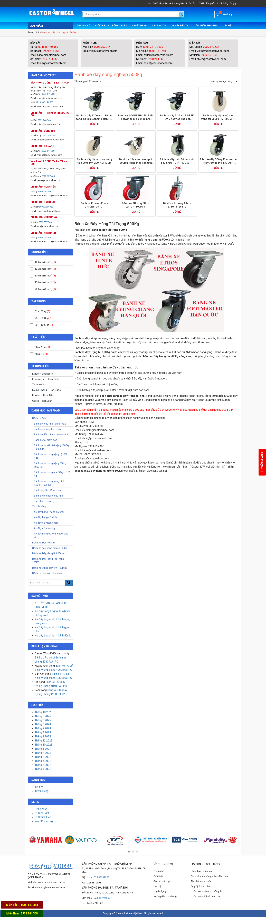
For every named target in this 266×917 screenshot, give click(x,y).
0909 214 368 (51, 51)
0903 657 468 (48, 176)
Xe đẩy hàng (139, 25)
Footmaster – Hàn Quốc (45, 379)
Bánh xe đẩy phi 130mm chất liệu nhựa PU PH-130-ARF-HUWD (177, 161)
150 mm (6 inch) (43, 282)
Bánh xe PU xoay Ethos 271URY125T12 (177, 205)
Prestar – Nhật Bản (42, 395)
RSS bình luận (43, 817)
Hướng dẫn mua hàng (165, 896)
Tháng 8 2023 (43, 748)
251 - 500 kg (41, 318)
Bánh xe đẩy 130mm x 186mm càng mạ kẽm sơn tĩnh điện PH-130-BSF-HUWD (94, 117)
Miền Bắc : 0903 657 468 (22, 905)
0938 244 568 (156, 59)
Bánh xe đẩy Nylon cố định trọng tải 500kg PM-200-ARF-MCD (218, 117)
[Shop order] (224, 81)
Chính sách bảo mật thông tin (206, 891)
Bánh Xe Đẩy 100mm (43, 542)
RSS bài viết (42, 813)
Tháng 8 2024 (43, 724)
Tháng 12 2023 (43, 740)
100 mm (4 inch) (43, 262)
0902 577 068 (45, 222)
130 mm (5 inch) (43, 275)
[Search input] (131, 14)
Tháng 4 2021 (43, 769)
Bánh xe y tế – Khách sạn (48, 490)
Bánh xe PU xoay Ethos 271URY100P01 (135, 205)
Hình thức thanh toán (202, 871)
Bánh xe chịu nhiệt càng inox (50, 423)
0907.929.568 (49, 135)
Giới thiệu (101, 25)
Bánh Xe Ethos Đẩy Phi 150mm (49, 567)
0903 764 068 (49, 59)
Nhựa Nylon (41, 347)
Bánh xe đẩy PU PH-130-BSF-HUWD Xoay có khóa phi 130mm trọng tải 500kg (177, 117)
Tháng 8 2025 (43, 720)
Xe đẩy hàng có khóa (45, 517)
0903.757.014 (102, 46)
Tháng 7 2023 (43, 752)
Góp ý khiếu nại (162, 881)
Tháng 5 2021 (43, 765)
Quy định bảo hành (201, 886)
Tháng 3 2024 (43, 736)
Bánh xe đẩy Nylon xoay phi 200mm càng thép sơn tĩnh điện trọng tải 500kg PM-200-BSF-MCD (135, 161)
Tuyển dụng (160, 891)
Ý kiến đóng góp (207, 3)
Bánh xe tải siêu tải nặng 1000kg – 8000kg (52, 447)
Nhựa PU (39, 354)
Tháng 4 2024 (43, 732)
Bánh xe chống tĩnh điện (47, 429)
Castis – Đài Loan (42, 400)
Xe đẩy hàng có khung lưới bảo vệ (51, 535)
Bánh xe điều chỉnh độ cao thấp (51, 434)
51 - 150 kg (40, 311)
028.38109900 (101, 877)
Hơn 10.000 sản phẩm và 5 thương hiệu (166, 3)
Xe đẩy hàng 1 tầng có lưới (49, 511)
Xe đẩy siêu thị (180, 25)
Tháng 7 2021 (43, 756)
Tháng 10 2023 (43, 744)
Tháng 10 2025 (43, 712)
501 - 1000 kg (42, 325)
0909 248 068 (209, 55)
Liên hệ (227, 25)
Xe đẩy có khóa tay (44, 528)
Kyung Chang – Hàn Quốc (46, 389)
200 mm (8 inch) (43, 289)
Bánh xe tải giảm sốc (45, 439)
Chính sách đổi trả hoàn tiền (206, 896)
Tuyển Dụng (42, 791)
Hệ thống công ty (228, 3)
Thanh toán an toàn (201, 881)
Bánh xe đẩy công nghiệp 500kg (49, 548)
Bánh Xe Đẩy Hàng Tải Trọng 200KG (48, 560)
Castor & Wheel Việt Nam (129, 913)
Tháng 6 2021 (43, 761)
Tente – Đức (39, 384)
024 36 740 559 (102, 898)
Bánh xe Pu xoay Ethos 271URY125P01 (94, 205)
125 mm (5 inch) (43, 268)
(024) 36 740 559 (47, 46)
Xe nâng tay (159, 25)
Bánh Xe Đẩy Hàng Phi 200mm (49, 553)
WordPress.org (44, 821)
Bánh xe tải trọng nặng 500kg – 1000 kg (51, 465)
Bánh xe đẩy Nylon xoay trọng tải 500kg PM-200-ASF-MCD (94, 161)
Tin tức (192, 3)
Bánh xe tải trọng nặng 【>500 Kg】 (51, 456)
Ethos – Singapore (42, 373)
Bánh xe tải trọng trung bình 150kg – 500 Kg (49, 483)
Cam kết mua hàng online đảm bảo (209, 876)
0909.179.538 (211, 46)
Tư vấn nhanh (262, 462)
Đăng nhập (41, 809)
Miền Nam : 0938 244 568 (22, 913)
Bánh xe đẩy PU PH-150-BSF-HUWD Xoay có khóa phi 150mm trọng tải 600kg (135, 117)
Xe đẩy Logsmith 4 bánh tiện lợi (53, 635)
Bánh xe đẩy (119, 25)
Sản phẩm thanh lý (205, 25)
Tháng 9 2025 (43, 716)
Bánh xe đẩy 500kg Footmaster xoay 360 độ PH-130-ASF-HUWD (218, 161)
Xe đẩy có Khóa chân (46, 522)
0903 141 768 (157, 51)
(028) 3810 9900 (152, 46)
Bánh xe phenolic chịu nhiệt (49, 495)
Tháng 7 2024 (43, 728)
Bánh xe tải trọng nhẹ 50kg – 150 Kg (52, 474)
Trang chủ (83, 25)
